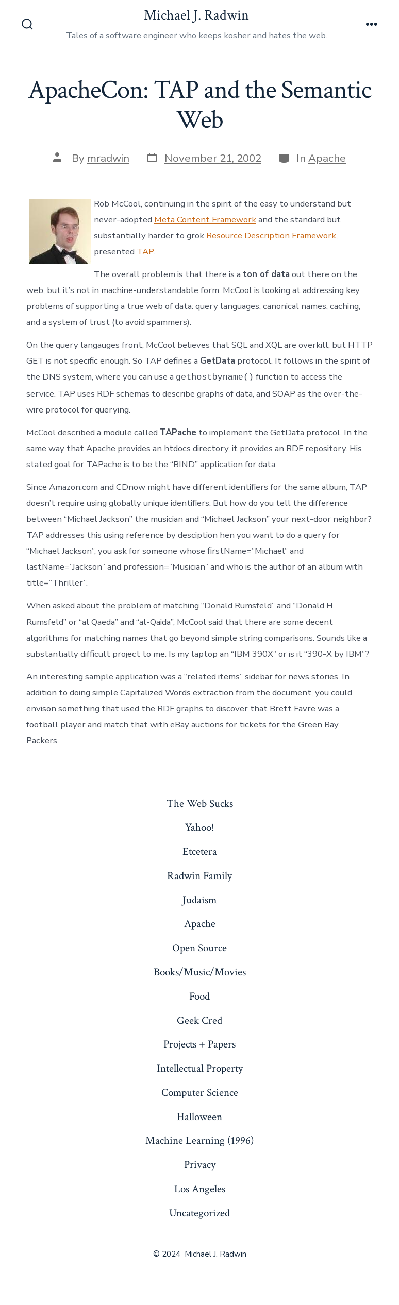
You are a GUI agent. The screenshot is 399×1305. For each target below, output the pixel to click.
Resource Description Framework (271, 236)
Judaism (199, 900)
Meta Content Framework (205, 220)
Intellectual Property (200, 1068)
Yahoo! (199, 827)
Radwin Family (199, 876)
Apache (327, 158)
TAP (145, 251)
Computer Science (199, 1093)
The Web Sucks (200, 804)
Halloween (199, 1117)
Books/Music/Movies (200, 972)
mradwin (108, 158)
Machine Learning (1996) (199, 1140)
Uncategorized (199, 1213)
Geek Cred (199, 1020)
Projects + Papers (199, 1044)
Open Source (199, 948)
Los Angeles (199, 1189)
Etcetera (199, 851)
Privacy (199, 1165)
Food (199, 996)
